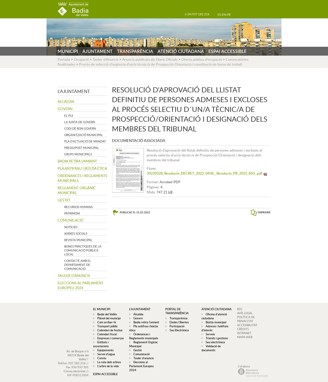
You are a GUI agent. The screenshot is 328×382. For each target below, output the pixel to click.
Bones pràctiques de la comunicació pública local (82, 250)
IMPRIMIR (264, 212)
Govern (65, 108)
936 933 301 (80, 363)
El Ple (68, 116)
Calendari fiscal (106, 334)
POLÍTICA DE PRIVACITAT (246, 319)
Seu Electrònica (178, 330)
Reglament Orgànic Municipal (77, 190)
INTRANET (244, 333)
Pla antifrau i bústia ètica (82, 168)
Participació (175, 326)
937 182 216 (77, 359)
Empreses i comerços (109, 338)
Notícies (71, 227)
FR (228, 15)
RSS (239, 309)
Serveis (209, 334)
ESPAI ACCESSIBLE (227, 51)
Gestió (64, 200)
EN (224, 15)
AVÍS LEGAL (245, 313)
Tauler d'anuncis (74, 275)
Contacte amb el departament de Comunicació (77, 265)
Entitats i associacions (110, 342)
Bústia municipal (215, 322)
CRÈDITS (243, 329)
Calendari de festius (108, 330)
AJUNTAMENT (97, 51)
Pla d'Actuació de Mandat (85, 141)
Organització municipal (83, 135)
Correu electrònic (75, 367)
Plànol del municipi (107, 318)
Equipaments (104, 346)
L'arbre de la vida (107, 362)
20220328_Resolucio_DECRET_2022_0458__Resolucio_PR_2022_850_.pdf (204, 173)
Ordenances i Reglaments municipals (82, 178)
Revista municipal (78, 240)
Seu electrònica (214, 342)
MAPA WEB (244, 337)
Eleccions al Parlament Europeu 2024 (80, 285)
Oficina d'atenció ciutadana (213, 316)
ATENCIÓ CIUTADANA (181, 51)
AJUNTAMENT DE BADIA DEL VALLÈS (73, 9)
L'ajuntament (74, 91)
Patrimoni (72, 213)
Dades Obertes (178, 322)
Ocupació (81, 59)
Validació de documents (210, 348)
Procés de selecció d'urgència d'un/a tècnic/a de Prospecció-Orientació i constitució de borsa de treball (160, 64)
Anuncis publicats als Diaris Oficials (150, 59)
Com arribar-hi (105, 322)
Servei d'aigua (105, 350)
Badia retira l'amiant (77, 161)
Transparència (177, 318)
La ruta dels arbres (108, 358)
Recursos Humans (78, 207)
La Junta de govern (79, 122)
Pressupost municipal (81, 148)
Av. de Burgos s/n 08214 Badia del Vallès (77, 351)
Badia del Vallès (106, 314)
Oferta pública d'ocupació (201, 59)
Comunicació (71, 220)
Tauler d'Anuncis (105, 59)
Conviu (100, 354)
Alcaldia (66, 101)
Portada (64, 59)
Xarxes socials (75, 234)
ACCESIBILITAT (247, 325)
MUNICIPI (68, 51)
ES (219, 15)
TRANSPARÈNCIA (135, 51)
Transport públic (106, 326)
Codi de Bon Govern (80, 129)
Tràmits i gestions (216, 338)
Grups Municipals (78, 154)
